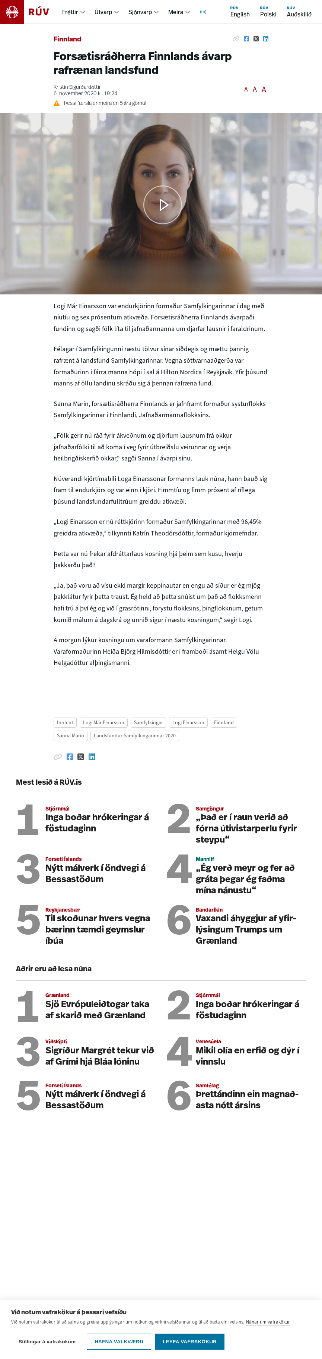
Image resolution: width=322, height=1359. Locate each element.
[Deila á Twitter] (256, 39)
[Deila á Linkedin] (265, 39)
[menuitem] (74, 12)
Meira (175, 12)
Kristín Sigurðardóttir (77, 87)
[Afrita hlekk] (236, 39)
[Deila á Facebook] (246, 39)
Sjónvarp (140, 12)
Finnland (67, 39)
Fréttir (70, 12)
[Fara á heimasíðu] (31, 12)
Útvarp (103, 12)
